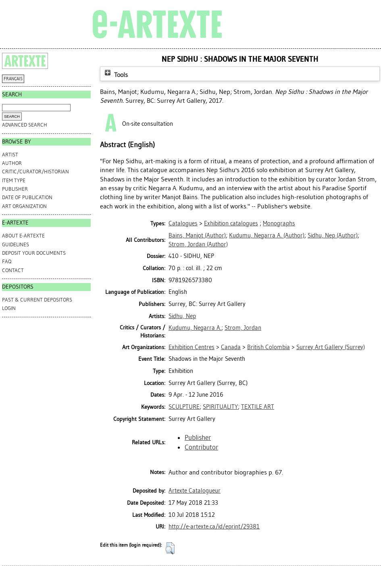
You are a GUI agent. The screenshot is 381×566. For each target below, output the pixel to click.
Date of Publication (27, 197)
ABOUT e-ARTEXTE (23, 236)
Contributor (201, 447)
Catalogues (183, 223)
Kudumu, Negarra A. (195, 327)
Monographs (279, 223)
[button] (170, 548)
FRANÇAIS (13, 78)
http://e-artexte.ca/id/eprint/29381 (214, 526)
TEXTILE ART (257, 406)
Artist (10, 155)
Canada (231, 347)
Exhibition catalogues (231, 223)
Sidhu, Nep (182, 316)
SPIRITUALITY (220, 406)
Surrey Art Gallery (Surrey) (330, 347)
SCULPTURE (184, 406)
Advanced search (24, 125)
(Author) (197, 235)
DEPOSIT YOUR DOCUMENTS (34, 253)
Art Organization (24, 206)
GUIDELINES (15, 244)
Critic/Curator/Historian (35, 172)
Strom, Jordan (243, 327)
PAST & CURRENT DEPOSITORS (37, 300)
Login (9, 308)
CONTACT (13, 270)
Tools (115, 75)
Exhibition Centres (191, 347)
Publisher (15, 189)
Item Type (13, 180)
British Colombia (268, 347)
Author (12, 163)
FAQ (6, 261)
